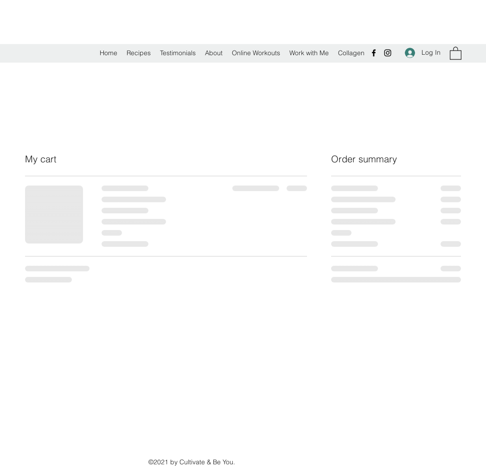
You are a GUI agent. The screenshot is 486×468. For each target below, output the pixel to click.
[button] (455, 53)
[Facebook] (373, 53)
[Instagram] (387, 53)
